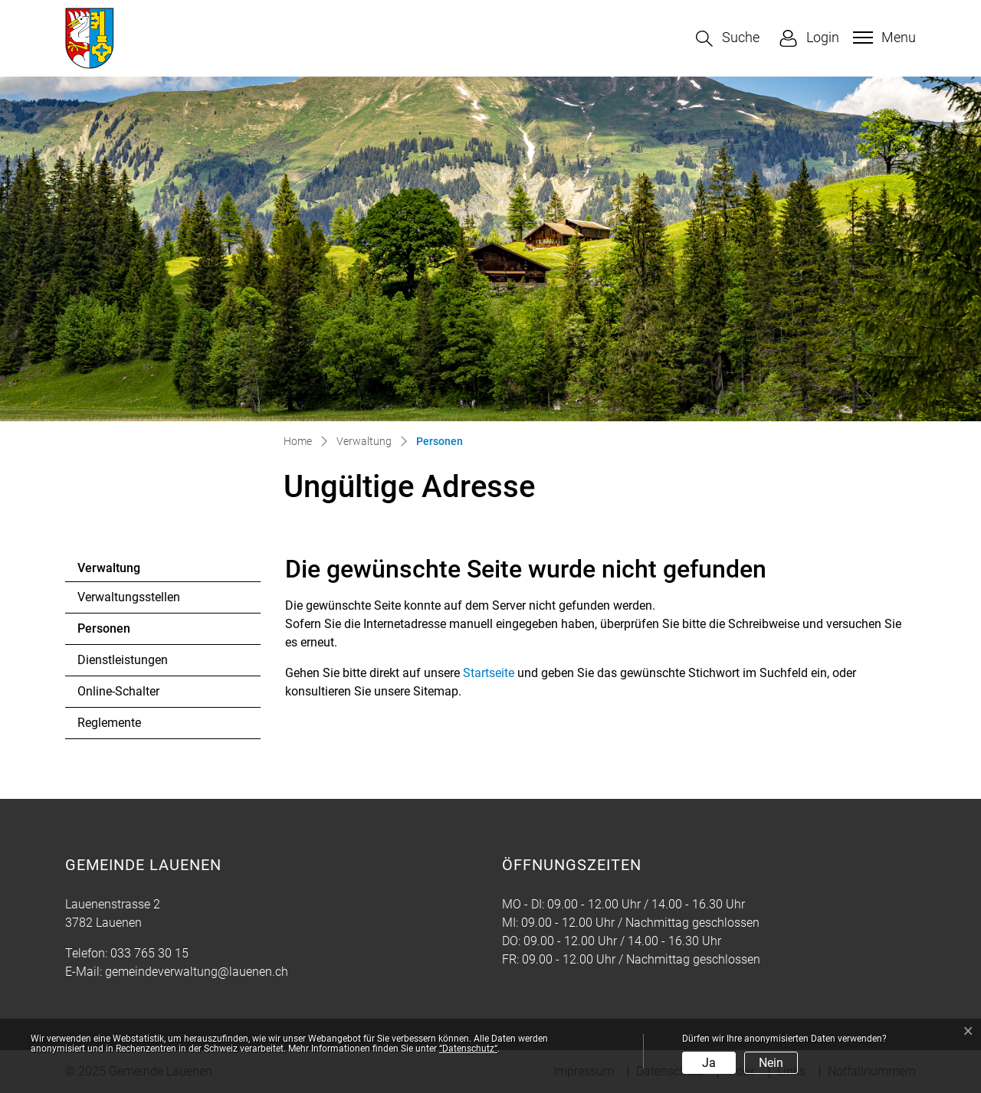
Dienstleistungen (122, 660)
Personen (119, 632)
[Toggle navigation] (882, 37)
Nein (771, 1062)
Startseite (488, 673)
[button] (727, 38)
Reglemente (109, 722)
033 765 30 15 (149, 953)
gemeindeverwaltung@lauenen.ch (196, 971)
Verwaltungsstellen (128, 597)
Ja (709, 1062)
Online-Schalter (118, 691)
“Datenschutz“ (468, 1048)
